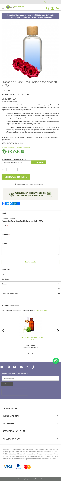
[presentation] (15, 392)
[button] (28, 353)
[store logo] (15, 7)
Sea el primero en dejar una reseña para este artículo (16, 147)
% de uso (5, 284)
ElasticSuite (39, 479)
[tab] (30, 213)
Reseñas (4, 213)
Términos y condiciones (10, 294)
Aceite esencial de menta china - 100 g (31, 339)
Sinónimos (5, 279)
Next (58, 332)
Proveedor (5, 289)
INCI (3, 274)
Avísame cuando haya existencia (14, 159)
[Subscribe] (7, 384)
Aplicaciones (6, 269)
